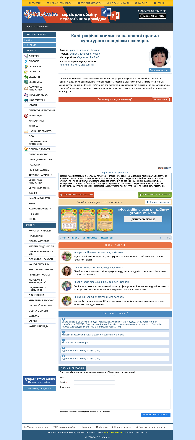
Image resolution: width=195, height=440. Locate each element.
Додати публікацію (154, 16)
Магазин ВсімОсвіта (59, 3)
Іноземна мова (38, 95)
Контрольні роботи (41, 269)
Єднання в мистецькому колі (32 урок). (81, 350)
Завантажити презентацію (76, 195)
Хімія (32, 203)
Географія (35, 66)
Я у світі (34, 214)
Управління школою (41, 300)
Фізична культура (40, 198)
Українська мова (39, 188)
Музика (33, 126)
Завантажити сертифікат (155, 195)
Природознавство (40, 159)
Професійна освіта (40, 306)
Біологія (34, 61)
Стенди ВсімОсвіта (89, 3)
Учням (33, 321)
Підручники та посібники (37, 288)
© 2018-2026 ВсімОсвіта (97, 437)
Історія (33, 105)
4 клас (73, 238)
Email (63, 382)
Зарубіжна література (35, 88)
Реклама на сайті (118, 3)
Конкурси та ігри (39, 264)
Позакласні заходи (41, 259)
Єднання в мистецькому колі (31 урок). (81, 358)
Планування (36, 295)
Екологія (34, 77)
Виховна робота (39, 241)
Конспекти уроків (40, 231)
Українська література (36, 181)
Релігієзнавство (39, 170)
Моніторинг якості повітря (75, 342)
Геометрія (35, 71)
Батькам (34, 316)
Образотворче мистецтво (38, 142)
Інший (32, 219)
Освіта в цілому (38, 311)
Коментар (65, 387)
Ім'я (62, 377)
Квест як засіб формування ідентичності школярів (101, 282)
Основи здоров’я (40, 149)
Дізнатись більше (143, 219)
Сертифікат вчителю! (152, 11)
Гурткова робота (39, 275)
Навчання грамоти (40, 131)
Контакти (141, 3)
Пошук (159, 3)
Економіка (35, 82)
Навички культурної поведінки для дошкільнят (99, 267)
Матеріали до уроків (41, 246)
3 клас (63, 238)
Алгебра (34, 56)
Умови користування (37, 427)
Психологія (36, 165)
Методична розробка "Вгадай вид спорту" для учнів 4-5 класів (93, 335)
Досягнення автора (159, 70)
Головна (35, 3)
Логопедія (35, 116)
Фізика (33, 193)
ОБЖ (31, 136)
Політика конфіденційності (151, 427)
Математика (36, 121)
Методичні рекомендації (37, 281)
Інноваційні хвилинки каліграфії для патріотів (99, 297)
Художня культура (40, 209)
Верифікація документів (39, 388)
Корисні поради (38, 326)
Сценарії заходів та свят (41, 252)
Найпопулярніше (122, 427)
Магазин (102, 427)
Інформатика (37, 100)
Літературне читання (42, 110)
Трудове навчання (40, 175)
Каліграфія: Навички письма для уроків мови (98, 252)
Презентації (36, 236)
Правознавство (38, 154)
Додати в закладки (157, 202)
